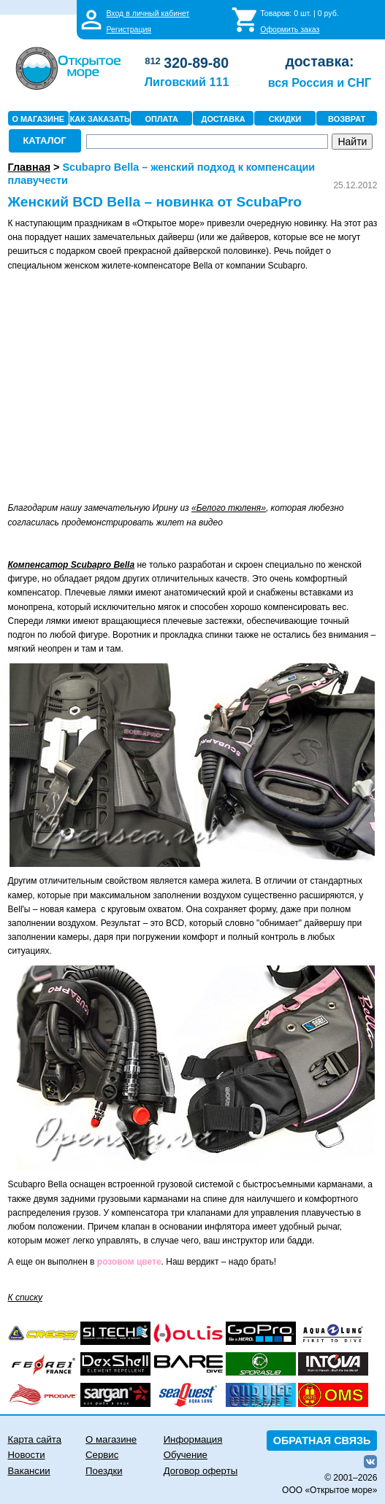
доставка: (319, 61)
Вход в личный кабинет (147, 13)
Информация (193, 1439)
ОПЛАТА (161, 119)
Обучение (185, 1454)
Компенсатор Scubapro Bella (71, 565)
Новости (26, 1454)
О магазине (111, 1439)
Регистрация (128, 29)
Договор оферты (201, 1470)
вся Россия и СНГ (319, 82)
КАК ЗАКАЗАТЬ (100, 119)
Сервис (101, 1454)
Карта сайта (34, 1439)
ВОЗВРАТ (346, 119)
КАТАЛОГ (44, 140)
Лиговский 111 (187, 81)
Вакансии (29, 1470)
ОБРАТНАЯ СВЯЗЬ (322, 1440)
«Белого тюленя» (228, 508)
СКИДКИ (285, 119)
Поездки (103, 1470)
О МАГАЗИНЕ (38, 119)
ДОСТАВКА (223, 119)
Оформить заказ (289, 29)
